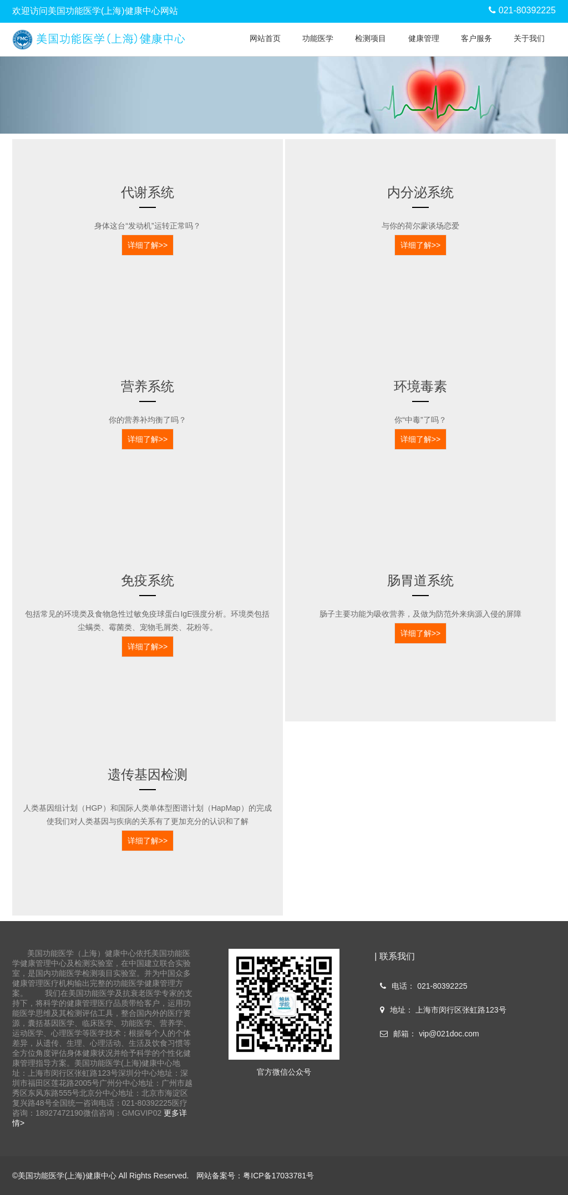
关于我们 (529, 38)
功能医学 (317, 38)
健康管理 (423, 38)
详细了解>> (148, 245)
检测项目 (370, 38)
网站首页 (265, 38)
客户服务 (476, 38)
